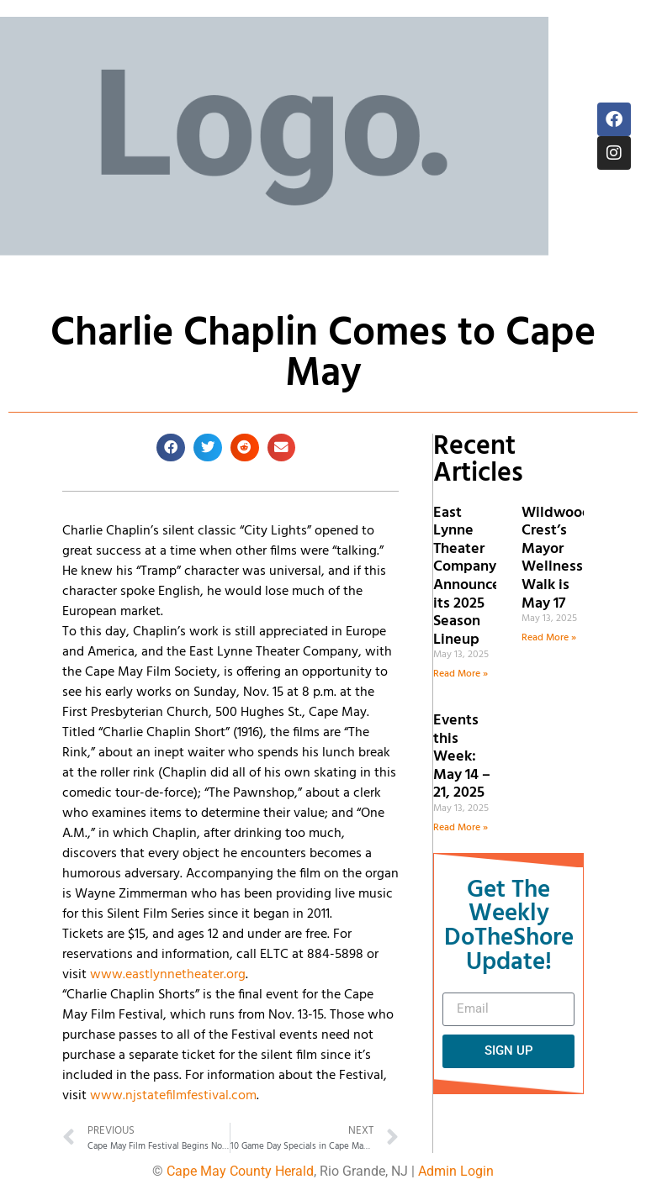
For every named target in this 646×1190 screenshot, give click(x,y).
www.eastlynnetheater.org (168, 975)
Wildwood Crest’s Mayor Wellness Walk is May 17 (556, 558)
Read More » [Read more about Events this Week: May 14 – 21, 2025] (460, 827)
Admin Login (456, 1171)
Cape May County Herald (240, 1171)
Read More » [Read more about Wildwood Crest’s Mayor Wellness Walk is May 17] (549, 637)
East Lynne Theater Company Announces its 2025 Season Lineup (470, 576)
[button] (170, 448)
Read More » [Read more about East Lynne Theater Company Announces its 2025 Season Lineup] (460, 674)
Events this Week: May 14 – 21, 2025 (461, 756)
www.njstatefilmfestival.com (173, 1096)
